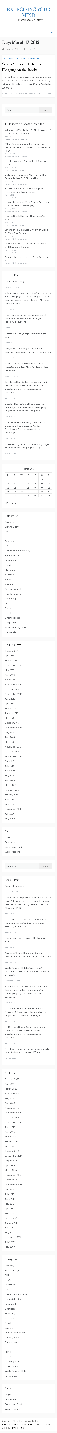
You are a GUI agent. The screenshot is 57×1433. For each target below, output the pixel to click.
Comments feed (13, 847)
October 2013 (12, 751)
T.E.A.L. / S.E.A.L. (13, 594)
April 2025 (10, 655)
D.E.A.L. (9, 536)
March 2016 (11, 708)
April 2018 (10, 675)
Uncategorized (12, 617)
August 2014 (11, 732)
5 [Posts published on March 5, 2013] (14, 483)
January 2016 (11, 713)
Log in (8, 837)
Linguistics (10, 565)
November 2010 (13, 809)
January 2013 (11, 794)
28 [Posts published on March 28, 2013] (28, 495)
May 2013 (9, 775)
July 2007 (10, 814)
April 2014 (10, 737)
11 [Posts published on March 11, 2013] (8, 487)
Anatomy (9, 522)
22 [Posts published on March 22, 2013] (35, 491)
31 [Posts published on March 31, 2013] (49, 495)
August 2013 (11, 761)
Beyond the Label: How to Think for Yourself (27, 257)
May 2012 (9, 804)
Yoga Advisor (11, 632)
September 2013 (13, 756)
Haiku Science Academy (17, 550)
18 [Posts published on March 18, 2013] (8, 491)
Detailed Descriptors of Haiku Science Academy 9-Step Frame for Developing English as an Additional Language (25, 407)
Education (10, 541)
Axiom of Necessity (14, 281)
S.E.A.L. (8, 579)
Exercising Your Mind (28, 13)
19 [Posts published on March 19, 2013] (15, 491)
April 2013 (10, 780)
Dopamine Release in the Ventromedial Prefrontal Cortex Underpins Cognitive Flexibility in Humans (25, 318)
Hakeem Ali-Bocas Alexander (26, 124)
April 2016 (10, 703)
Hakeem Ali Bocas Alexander (29, 94)
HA (3, 58)
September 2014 (13, 727)
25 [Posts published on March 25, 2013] (8, 495)
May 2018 (9, 670)
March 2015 (11, 718)
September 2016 (13, 694)
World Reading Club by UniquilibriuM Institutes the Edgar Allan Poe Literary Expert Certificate (28, 367)
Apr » (14, 503)
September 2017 (13, 684)
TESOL (8, 613)
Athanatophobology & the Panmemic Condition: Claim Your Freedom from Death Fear (27, 147)
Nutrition (9, 574)
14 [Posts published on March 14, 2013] (28, 487)
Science (9, 584)
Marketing (10, 570)
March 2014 (11, 742)
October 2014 (12, 722)
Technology (11, 598)
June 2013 (10, 770)
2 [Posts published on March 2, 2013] (42, 479)
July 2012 (9, 799)
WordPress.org (12, 852)
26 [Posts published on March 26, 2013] (14, 495)
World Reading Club (15, 627)
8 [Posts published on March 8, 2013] (35, 483)
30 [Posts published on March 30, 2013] (42, 495)
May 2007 (10, 818)
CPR (7, 531)
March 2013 (11, 785)
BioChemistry (12, 527)
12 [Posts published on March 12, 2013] (15, 487)
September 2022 (13, 665)
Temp (8, 608)
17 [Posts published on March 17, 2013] (49, 487)
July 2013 (9, 766)
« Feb (7, 503)
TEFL (7, 603)
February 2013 (12, 790)
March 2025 (11, 660)
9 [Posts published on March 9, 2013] (42, 483)
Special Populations (16, 58)
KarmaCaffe (11, 560)
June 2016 (10, 699)
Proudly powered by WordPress (19, 1424)
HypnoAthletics (13, 555)
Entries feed (11, 842)
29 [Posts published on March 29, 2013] (35, 495)
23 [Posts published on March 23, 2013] (42, 491)
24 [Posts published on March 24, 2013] (49, 491)
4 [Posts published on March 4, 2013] (8, 483)
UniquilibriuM (33, 58)
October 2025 (12, 651)
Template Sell (18, 1428)
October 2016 (12, 689)
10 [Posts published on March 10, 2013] (49, 483)
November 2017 (13, 679)
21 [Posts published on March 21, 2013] (28, 491)
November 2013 (13, 747)
